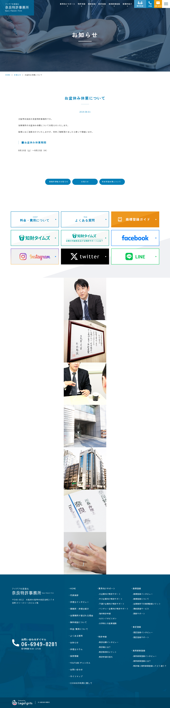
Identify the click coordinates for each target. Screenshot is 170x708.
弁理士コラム (76, 649)
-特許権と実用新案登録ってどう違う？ (149, 666)
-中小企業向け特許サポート (110, 599)
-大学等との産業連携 (107, 623)
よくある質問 (76, 636)
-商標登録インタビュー (142, 594)
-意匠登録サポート (140, 637)
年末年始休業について (111, 181)
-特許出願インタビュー (108, 642)
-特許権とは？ (104, 647)
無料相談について (78, 622)
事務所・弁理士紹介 (79, 609)
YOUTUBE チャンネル (80, 663)
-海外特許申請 (104, 613)
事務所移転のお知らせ (58, 181)
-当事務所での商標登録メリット (146, 604)
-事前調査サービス (140, 609)
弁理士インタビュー (79, 602)
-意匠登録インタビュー (142, 632)
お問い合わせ (158, 6)
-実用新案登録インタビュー (144, 656)
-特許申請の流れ (105, 657)
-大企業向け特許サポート (109, 594)
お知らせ (17, 75)
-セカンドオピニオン (107, 618)
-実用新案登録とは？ (141, 661)
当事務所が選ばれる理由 (81, 615)
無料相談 (140, 6)
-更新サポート (138, 613)
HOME (7, 75)
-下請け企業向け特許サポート (111, 604)
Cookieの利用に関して (81, 683)
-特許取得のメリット (107, 652)
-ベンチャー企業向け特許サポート (113, 609)
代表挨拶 (74, 595)
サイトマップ (76, 676)
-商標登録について (140, 599)
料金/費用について (79, 629)
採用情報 (74, 656)
